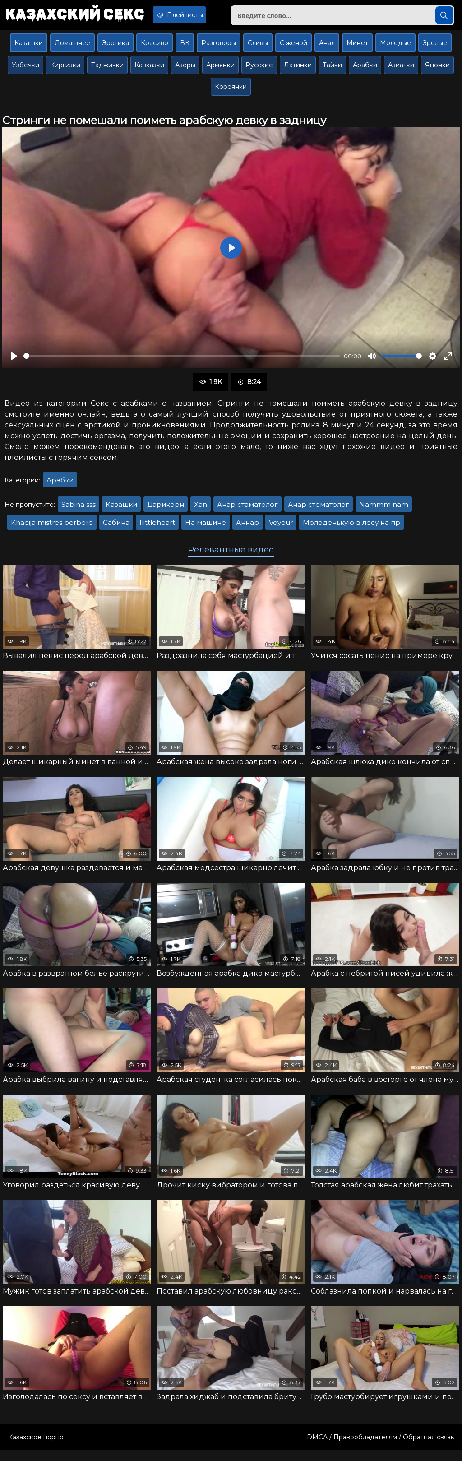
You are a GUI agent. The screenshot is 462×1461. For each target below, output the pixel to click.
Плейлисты (196, 15)
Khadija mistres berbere (52, 527)
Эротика (115, 48)
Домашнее (72, 48)
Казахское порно (36, 1448)
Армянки (220, 70)
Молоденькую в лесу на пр (351, 527)
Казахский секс (80, 16)
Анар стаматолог (247, 509)
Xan (200, 509)
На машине (205, 527)
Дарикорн (165, 509)
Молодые (395, 48)
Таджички (107, 70)
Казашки (28, 48)
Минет (357, 48)
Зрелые (435, 48)
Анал (327, 48)
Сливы (258, 48)
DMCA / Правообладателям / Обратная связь (380, 1448)
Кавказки (149, 70)
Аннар (247, 527)
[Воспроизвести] (14, 361)
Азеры (185, 70)
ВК (184, 48)
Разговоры (218, 48)
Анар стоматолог (318, 509)
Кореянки (231, 92)
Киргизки (65, 70)
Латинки (298, 70)
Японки (437, 70)
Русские (259, 70)
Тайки (332, 70)
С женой (293, 48)
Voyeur (281, 527)
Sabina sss (78, 509)
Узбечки (25, 70)
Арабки (365, 70)
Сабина (116, 527)
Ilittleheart (157, 527)
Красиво (154, 48)
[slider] (181, 361)
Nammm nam (383, 509)
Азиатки (401, 70)
